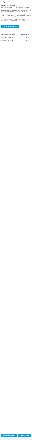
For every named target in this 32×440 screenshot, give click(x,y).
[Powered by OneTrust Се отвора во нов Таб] (26, 439)
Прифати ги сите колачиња (10, 26)
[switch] (27, 37)
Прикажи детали (4, 22)
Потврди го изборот (24, 435)
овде (9, 19)
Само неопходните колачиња (9, 435)
